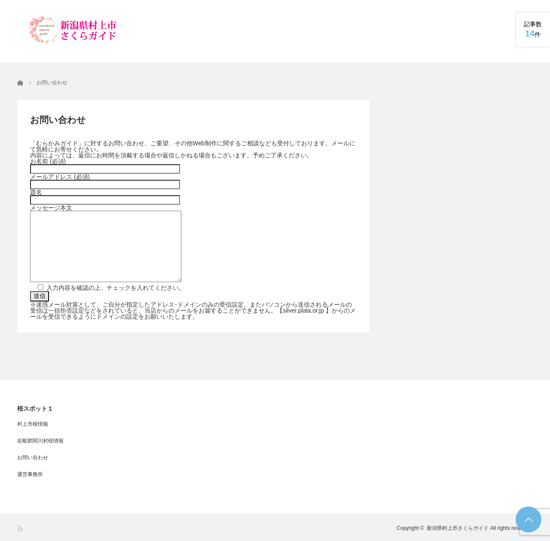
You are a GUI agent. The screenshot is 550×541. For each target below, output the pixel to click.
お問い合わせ (32, 458)
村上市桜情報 (32, 424)
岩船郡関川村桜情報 (40, 441)
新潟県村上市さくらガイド (458, 528)
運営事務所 (30, 474)
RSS (20, 528)
